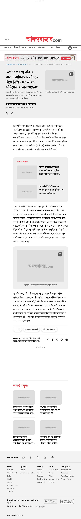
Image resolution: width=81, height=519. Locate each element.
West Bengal (12, 473)
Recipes (40, 476)
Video (51, 476)
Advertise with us (67, 476)
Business (10, 488)
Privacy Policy (66, 479)
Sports (9, 482)
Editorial (23, 470)
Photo (51, 473)
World (9, 479)
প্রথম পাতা (7, 48)
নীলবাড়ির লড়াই (20, 48)
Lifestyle (40, 470)
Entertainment (22, 64)
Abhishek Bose (49, 329)
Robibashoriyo (54, 479)
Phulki (17, 329)
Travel (39, 473)
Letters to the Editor (27, 473)
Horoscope (41, 482)
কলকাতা (32, 48)
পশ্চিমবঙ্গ (42, 48)
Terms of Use (66, 470)
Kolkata (10, 470)
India (9, 476)
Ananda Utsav (54, 470)
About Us (64, 473)
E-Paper (7, 39)
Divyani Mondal (31, 329)
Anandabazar (11, 64)
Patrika (51, 482)
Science (10, 491)
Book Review (42, 479)
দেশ (51, 48)
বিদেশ (58, 48)
